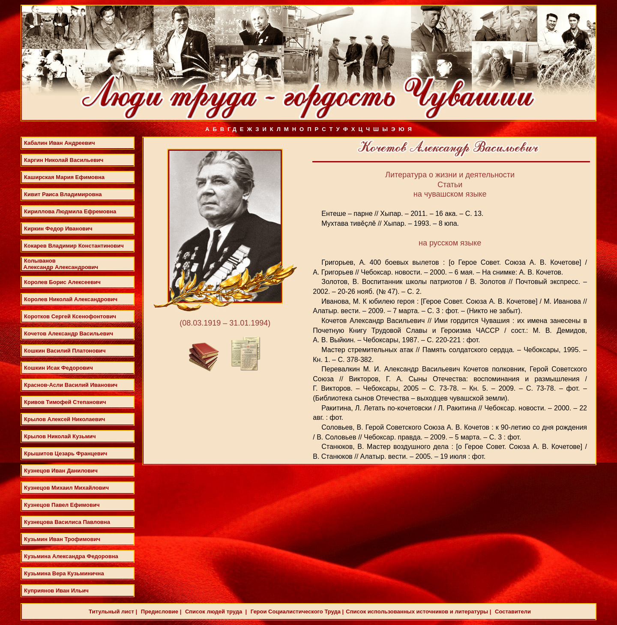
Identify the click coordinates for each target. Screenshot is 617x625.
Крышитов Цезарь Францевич (65, 453)
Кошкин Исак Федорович (58, 368)
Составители (511, 611)
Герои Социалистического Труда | (296, 611)
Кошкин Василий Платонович (65, 350)
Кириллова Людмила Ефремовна (70, 211)
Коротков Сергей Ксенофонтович (70, 316)
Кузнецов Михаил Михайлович (66, 487)
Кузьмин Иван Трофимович (62, 539)
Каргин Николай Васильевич (63, 160)
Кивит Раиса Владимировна (63, 194)
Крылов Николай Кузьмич (60, 436)
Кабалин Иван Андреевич (59, 143)
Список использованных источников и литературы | (418, 611)
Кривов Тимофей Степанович (65, 402)
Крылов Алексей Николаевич (64, 419)
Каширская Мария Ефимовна (64, 177)
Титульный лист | (113, 611)
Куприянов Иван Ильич (56, 590)
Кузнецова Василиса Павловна (67, 522)
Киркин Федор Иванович (58, 228)
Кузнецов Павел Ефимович (62, 505)
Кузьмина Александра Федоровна (71, 556)
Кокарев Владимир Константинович (74, 245)
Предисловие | (160, 611)
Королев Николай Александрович (70, 299)
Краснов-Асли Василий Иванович (70, 385)
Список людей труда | (215, 611)
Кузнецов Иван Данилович (61, 470)
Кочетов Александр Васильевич (68, 333)
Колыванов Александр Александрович (60, 263)
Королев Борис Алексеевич (62, 282)
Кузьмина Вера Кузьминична (64, 573)
